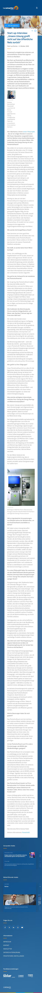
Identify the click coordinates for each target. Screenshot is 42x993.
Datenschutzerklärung (11, 952)
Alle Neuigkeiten (11, 25)
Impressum (7, 942)
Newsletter (7, 949)
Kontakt (6, 945)
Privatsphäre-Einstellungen (13, 956)
